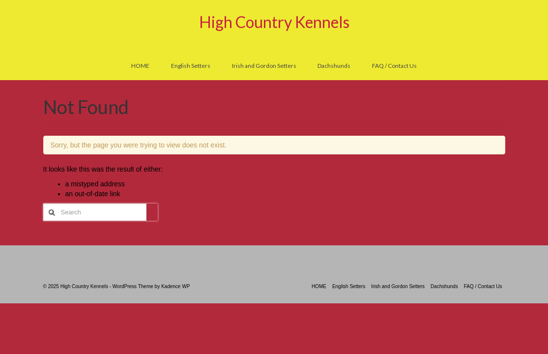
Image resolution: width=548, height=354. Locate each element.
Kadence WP (175, 286)
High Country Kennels (274, 21)
